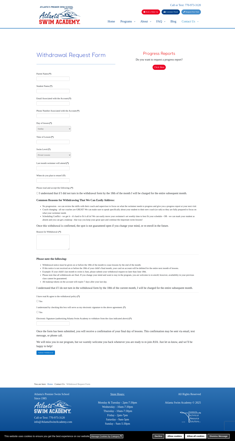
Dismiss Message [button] (219, 436)
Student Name (44, 86)
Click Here (159, 67)
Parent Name (43, 74)
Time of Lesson (45, 137)
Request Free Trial (191, 12)
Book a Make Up (151, 12)
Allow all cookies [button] (195, 436)
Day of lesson (44, 123)
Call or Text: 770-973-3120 (185, 5)
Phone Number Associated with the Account (57, 111)
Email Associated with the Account (53, 98)
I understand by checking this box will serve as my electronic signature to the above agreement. (81, 307)
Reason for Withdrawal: (48, 232)
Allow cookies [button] (174, 436)
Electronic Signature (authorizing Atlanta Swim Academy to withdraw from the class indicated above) (84, 318)
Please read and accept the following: (54, 188)
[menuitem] (111, 21)
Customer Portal (171, 12)
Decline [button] (158, 436)
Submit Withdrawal (45, 352)
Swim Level (43, 149)
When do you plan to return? (50, 175)
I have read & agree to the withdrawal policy (58, 296)
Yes (39, 301)
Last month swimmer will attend (52, 163)
